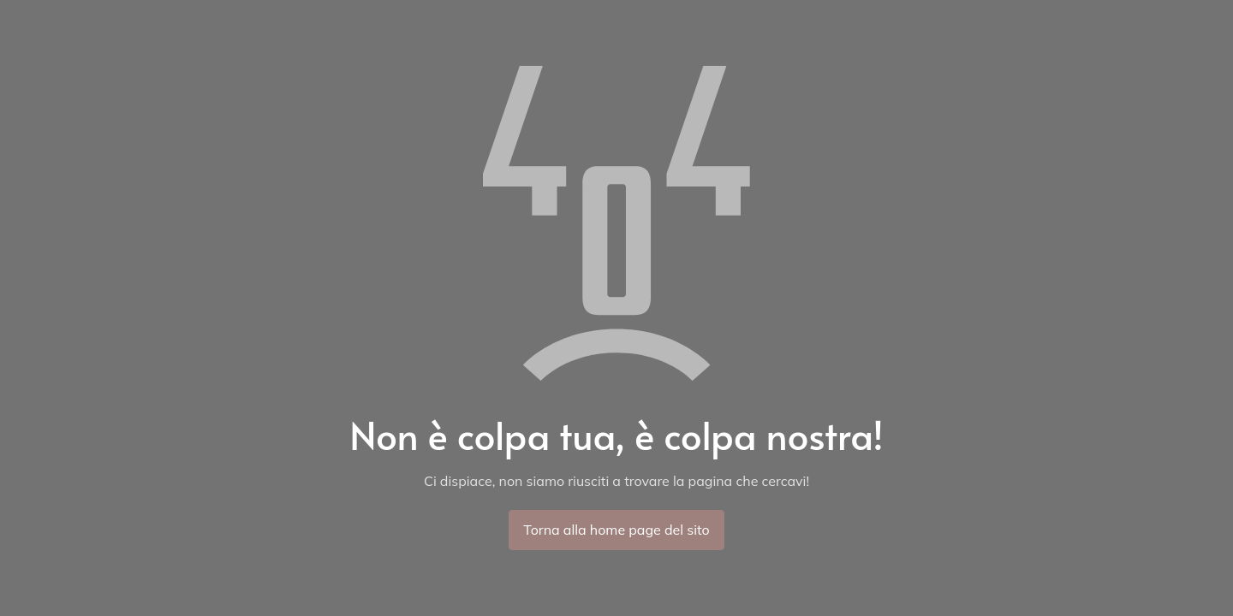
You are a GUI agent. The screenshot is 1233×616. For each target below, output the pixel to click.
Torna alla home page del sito (616, 529)
